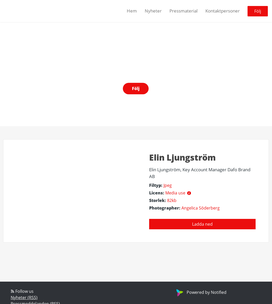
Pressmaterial (183, 11)
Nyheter (153, 11)
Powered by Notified (200, 292)
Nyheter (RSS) (24, 297)
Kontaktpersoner (222, 11)
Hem (132, 11)
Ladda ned (202, 224)
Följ (257, 11)
